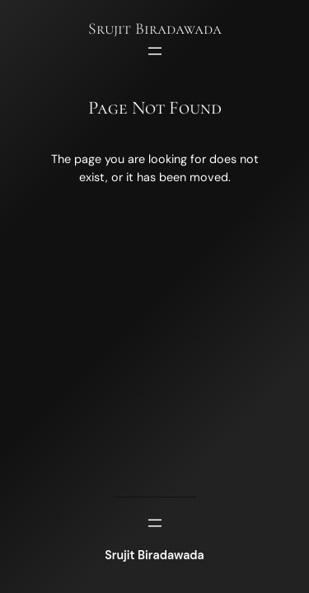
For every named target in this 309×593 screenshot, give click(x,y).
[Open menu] (155, 51)
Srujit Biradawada (155, 29)
